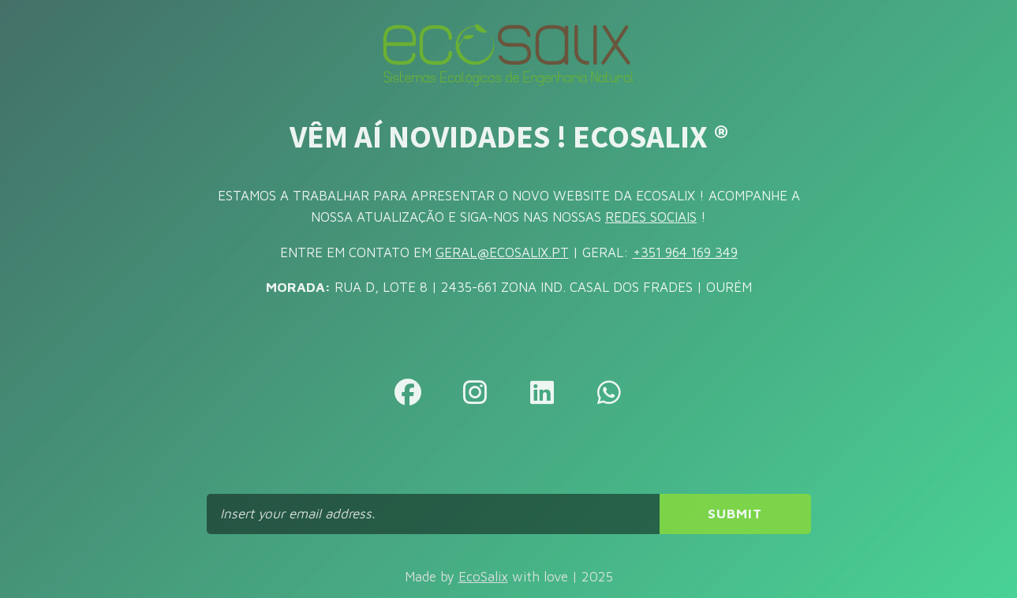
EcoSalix (483, 577)
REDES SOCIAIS (651, 217)
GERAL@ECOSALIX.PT (502, 252)
